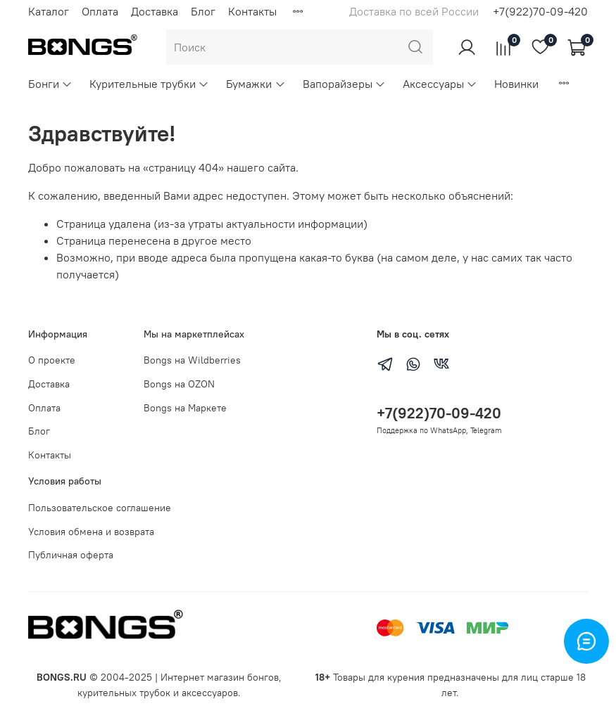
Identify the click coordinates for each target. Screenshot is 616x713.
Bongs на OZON (179, 384)
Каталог (48, 11)
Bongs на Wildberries (192, 360)
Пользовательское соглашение (99, 507)
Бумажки (255, 84)
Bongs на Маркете (185, 408)
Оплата (100, 11)
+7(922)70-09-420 (540, 11)
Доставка (154, 11)
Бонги (50, 84)
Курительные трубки (149, 84)
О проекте (51, 360)
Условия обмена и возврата (91, 531)
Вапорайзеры (344, 84)
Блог (203, 11)
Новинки (516, 84)
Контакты (252, 11)
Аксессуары (440, 84)
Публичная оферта (70, 554)
